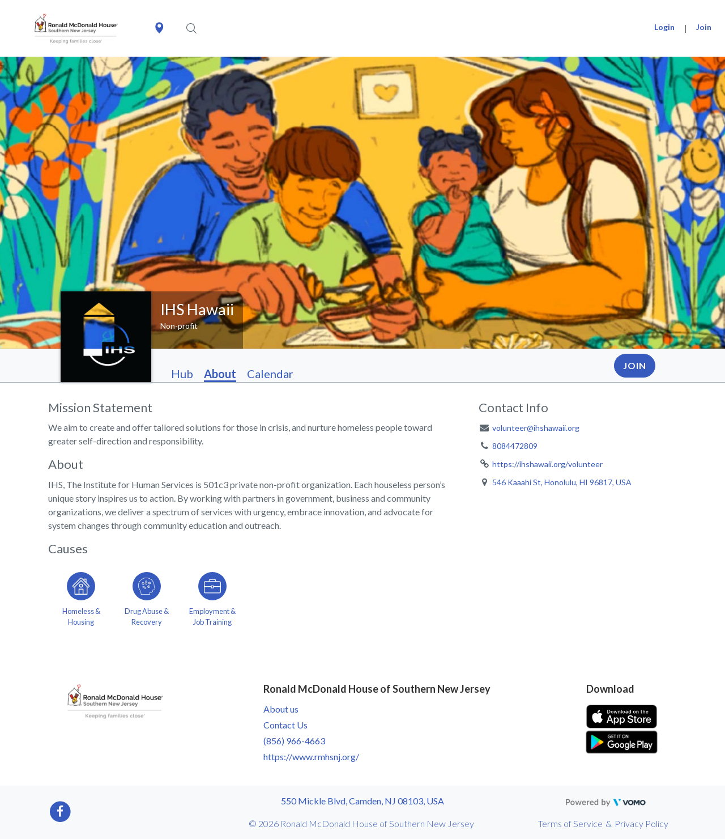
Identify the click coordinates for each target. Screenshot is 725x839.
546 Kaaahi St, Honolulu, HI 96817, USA (562, 482)
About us (280, 709)
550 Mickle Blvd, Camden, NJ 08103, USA (362, 800)
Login (664, 27)
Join (703, 27)
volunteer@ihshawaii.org (535, 428)
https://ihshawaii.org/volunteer (547, 464)
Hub (182, 373)
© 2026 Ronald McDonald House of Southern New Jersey (361, 823)
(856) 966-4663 (294, 740)
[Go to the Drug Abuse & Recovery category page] (146, 597)
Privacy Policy (641, 823)
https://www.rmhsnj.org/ (311, 756)
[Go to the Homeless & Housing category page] (81, 597)
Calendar (270, 373)
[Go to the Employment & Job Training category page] (212, 597)
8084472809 (515, 446)
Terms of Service (570, 823)
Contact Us (285, 724)
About (220, 373)
